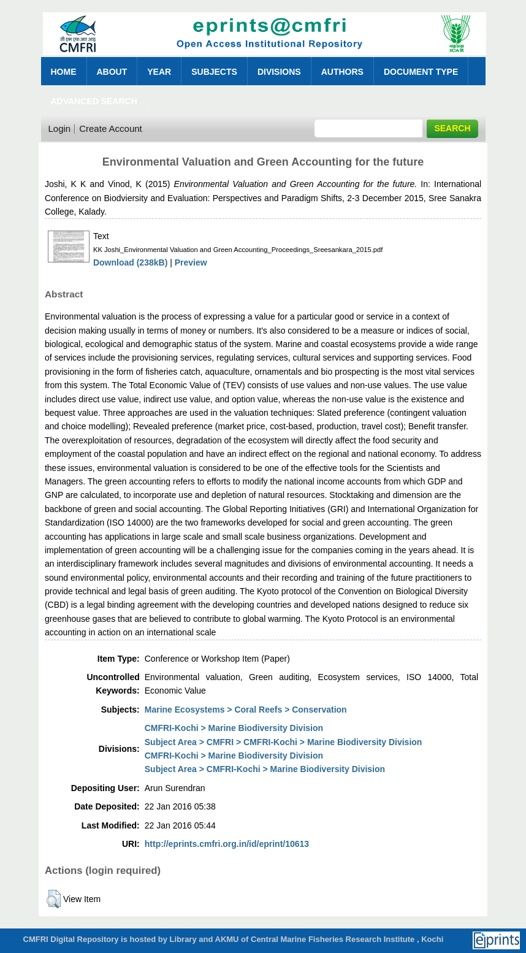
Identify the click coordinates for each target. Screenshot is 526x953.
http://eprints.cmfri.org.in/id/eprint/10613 (227, 844)
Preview (191, 262)
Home (64, 72)
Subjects (214, 72)
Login (59, 128)
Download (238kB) (130, 262)
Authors (342, 72)
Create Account (110, 128)
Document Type (421, 72)
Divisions (279, 72)
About (112, 72)
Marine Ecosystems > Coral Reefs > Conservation (246, 709)
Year (159, 72)
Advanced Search (94, 101)
